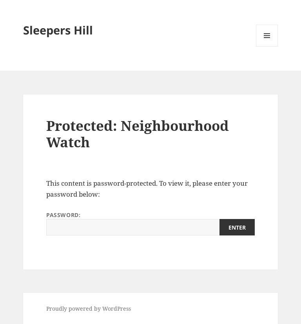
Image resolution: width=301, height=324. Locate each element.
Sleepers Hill (58, 30)
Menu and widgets (267, 46)
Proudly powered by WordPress (88, 308)
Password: (150, 223)
